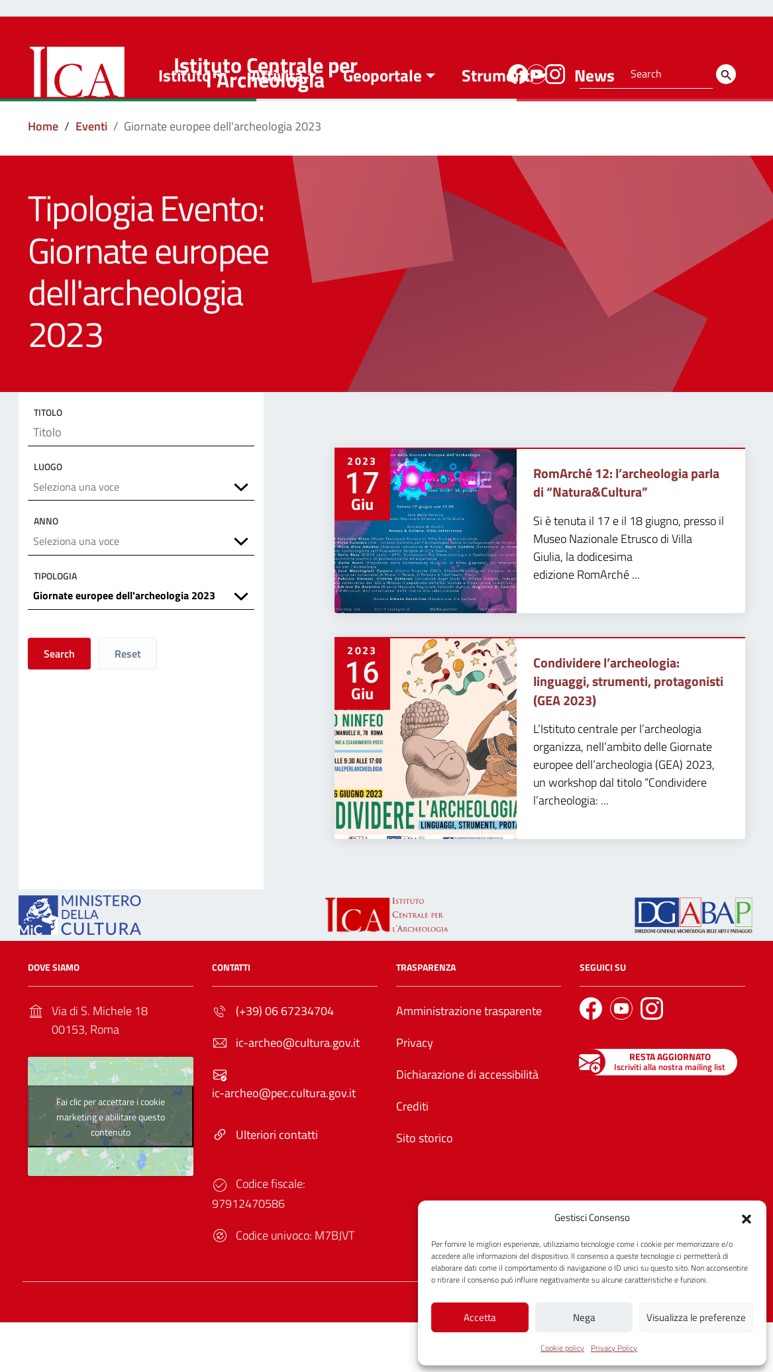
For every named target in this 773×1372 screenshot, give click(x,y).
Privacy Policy (614, 1347)
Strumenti (498, 125)
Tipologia (55, 635)
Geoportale (382, 125)
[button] (746, 1215)
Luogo (48, 519)
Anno (46, 577)
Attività (277, 125)
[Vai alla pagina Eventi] (91, 176)
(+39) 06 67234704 (285, 1060)
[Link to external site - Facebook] (516, 72)
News (594, 125)
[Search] (726, 74)
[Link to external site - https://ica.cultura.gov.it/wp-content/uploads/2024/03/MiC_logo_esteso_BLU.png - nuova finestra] (80, 964)
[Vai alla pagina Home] (43, 176)
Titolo (48, 462)
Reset (128, 716)
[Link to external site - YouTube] (534, 72)
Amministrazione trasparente (469, 1060)
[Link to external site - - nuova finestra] (693, 964)
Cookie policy (562, 1347)
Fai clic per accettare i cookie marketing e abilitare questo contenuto (110, 1166)
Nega (584, 1315)
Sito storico (424, 1188)
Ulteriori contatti (277, 1184)
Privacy (414, 1092)
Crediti (412, 1156)
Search (59, 716)
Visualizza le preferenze (696, 1315)
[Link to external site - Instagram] (553, 72)
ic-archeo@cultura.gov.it (298, 1092)
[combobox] (141, 542)
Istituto (184, 125)
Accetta (480, 1315)
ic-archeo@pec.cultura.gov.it (284, 1143)
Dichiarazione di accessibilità (467, 1124)
